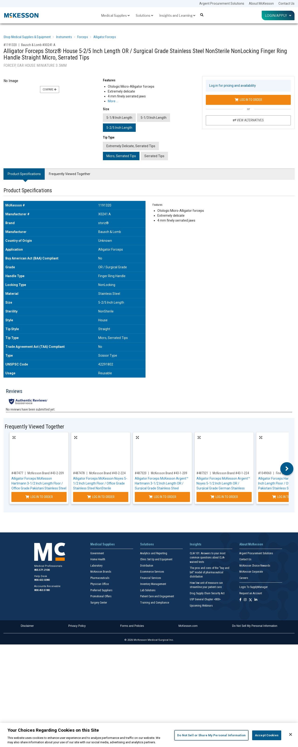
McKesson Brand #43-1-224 (231, 473)
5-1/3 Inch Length (153, 118)
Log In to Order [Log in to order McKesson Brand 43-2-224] (101, 497)
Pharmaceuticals (99, 578)
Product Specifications (24, 174)
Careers (243, 578)
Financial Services (150, 578)
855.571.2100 (42, 569)
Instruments (64, 37)
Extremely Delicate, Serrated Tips (130, 146)
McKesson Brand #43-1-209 (169, 473)
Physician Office (99, 584)
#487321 (202, 473)
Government (97, 553)
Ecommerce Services (152, 571)
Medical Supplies (115, 15)
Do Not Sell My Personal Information (254, 625)
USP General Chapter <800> (205, 599)
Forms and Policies (132, 625)
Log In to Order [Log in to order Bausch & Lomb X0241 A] (248, 100)
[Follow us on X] (250, 600)
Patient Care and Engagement (157, 596)
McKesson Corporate (251, 571)
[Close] (290, 734)
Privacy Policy (77, 625)
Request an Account (250, 593)
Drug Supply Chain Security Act (207, 593)
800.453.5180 (42, 590)
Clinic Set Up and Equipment (156, 559)
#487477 (17, 473)
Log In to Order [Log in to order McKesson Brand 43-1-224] (224, 497)
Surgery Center (98, 602)
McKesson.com (188, 625)
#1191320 (10, 45)
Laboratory (96, 565)
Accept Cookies (266, 735)
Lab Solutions (148, 590)
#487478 (79, 473)
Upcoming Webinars (201, 605)
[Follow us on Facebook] (240, 600)
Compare (50, 89)
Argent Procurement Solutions (221, 3)
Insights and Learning (177, 15)
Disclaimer (27, 625)
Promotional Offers (101, 596)
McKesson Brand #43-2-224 (107, 473)
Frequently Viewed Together (69, 174)
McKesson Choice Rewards (254, 565)
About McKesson (261, 3)
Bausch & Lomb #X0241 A (38, 45)
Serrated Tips (154, 156)
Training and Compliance (154, 602)
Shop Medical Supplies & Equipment (27, 37)
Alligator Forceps (104, 37)
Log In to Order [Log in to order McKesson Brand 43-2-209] (39, 497)
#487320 (140, 473)
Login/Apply (278, 15)
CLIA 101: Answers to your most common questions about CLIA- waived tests (207, 558)
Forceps (82, 37)
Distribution (146, 565)
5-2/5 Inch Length (119, 127)
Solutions (144, 15)
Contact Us (286, 3)
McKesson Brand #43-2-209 (45, 473)
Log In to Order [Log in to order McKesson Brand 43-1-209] (162, 497)
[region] (149, 735)
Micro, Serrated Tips (121, 156)
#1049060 (264, 473)
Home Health (97, 559)
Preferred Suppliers (101, 590)
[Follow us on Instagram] (245, 600)
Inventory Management (153, 584)
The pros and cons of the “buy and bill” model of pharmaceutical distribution (209, 572)
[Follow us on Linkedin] (255, 600)
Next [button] (287, 468)
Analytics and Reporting (153, 553)
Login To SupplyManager (253, 587)
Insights (195, 544)
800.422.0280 (42, 579)
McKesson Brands (100, 571)
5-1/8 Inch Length (119, 118)
